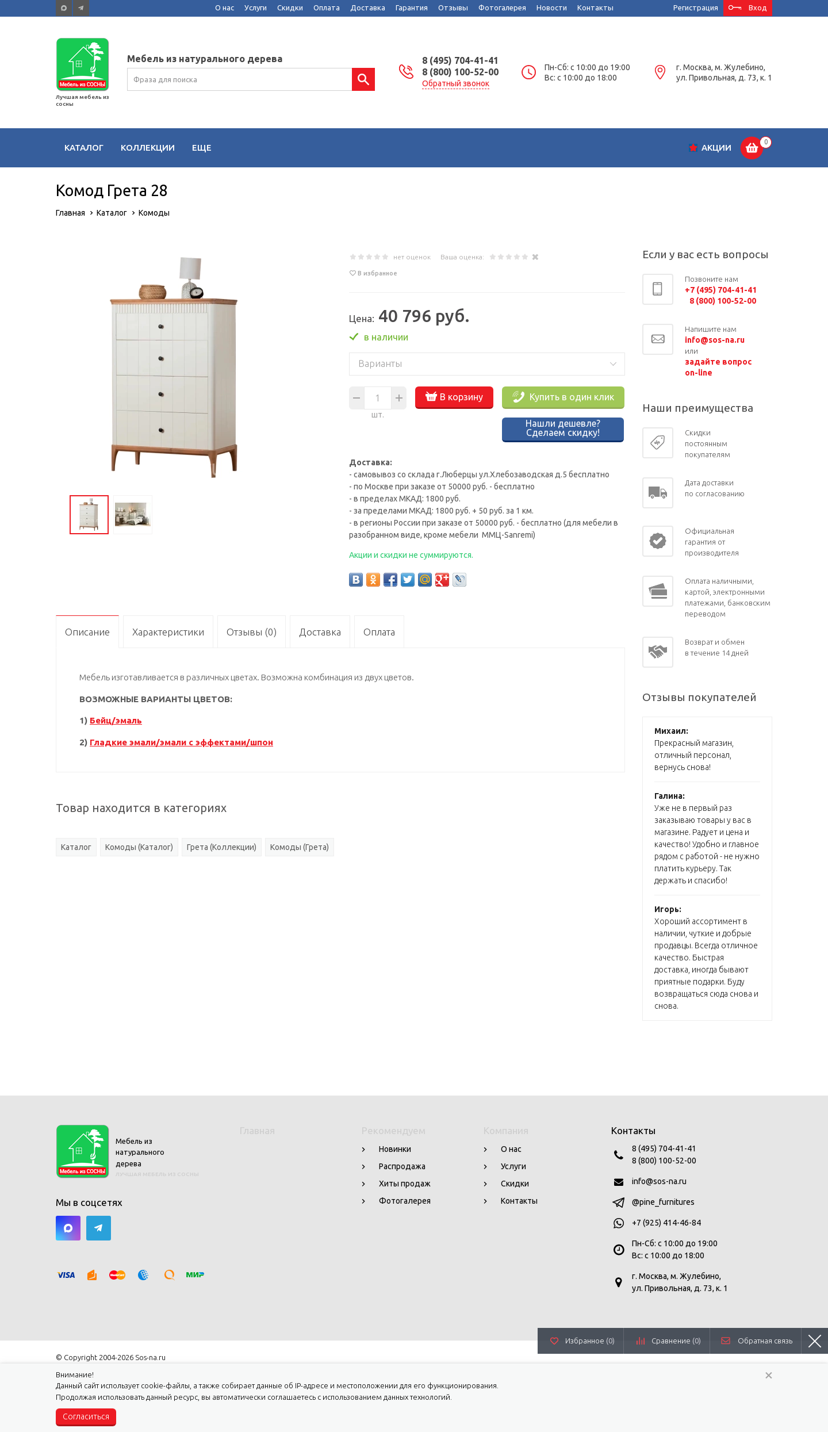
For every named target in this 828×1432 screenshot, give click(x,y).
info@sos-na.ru (659, 1181)
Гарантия (412, 7)
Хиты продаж (405, 1183)
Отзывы (453, 7)
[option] (176, 368)
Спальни (381, 147)
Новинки (395, 1149)
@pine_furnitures (663, 1202)
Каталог (83, 147)
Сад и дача (576, 147)
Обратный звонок (455, 83)
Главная (257, 1130)
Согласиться (86, 1416)
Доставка (367, 7)
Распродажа (402, 1166)
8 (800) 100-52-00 (460, 72)
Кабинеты (508, 147)
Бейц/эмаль (116, 720)
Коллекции (148, 147)
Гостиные (216, 147)
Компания (506, 1130)
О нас (224, 7)
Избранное (590, 1341)
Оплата (326, 7)
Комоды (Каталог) (139, 847)
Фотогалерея (502, 7)
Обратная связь (765, 1341)
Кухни (329, 147)
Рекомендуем (393, 1130)
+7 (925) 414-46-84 (666, 1222)
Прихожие (443, 147)
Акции (716, 147)
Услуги (255, 7)
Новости (551, 7)
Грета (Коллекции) (221, 847)
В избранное (377, 273)
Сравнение (676, 1341)
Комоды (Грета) (299, 847)
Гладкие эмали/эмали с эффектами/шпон (181, 742)
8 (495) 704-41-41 (460, 60)
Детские (277, 147)
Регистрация (695, 7)
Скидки (290, 7)
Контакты (595, 7)
